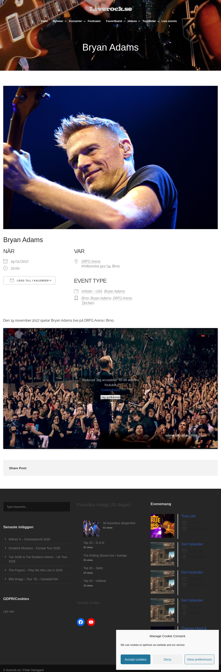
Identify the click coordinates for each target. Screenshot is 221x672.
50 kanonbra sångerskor (119, 523)
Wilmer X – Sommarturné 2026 (29, 539)
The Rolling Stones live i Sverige (105, 555)
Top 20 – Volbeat (94, 581)
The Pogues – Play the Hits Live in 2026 (35, 570)
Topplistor (149, 21)
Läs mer (8, 611)
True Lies (188, 516)
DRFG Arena (91, 261)
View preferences (199, 659)
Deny (167, 659)
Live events (169, 21)
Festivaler (94, 21)
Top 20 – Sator (93, 568)
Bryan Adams (114, 291)
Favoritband (114, 21)
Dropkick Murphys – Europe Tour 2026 (34, 548)
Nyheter (58, 21)
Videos (132, 21)
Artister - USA (92, 291)
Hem (45, 21)
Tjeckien (88, 303)
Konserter (75, 21)
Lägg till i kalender (29, 280)
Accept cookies (136, 659)
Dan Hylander (192, 544)
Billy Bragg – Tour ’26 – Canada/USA (33, 579)
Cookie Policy (110, 390)
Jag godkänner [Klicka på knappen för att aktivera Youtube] (110, 397)
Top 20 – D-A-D (93, 542)
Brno (85, 298)
